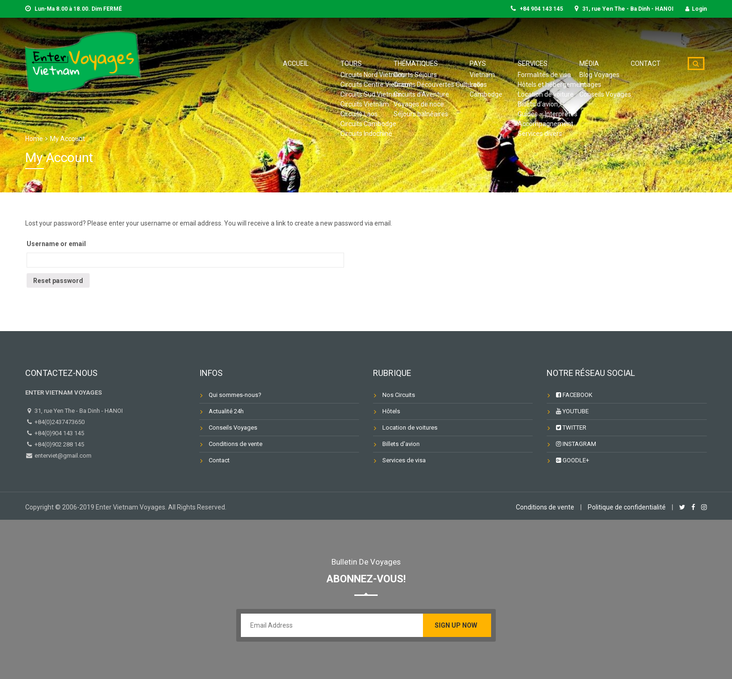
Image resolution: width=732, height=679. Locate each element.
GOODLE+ (572, 460)
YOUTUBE (572, 411)
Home (34, 138)
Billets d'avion (401, 443)
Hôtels (391, 411)
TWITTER (571, 427)
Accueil (379, 63)
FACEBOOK (574, 394)
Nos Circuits (398, 394)
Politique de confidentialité (627, 507)
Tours (422, 63)
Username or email (56, 244)
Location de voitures (409, 427)
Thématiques (474, 63)
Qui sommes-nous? (235, 394)
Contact (652, 63)
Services (564, 63)
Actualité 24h (226, 411)
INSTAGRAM (576, 443)
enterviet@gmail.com (62, 455)
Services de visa (404, 460)
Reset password (58, 280)
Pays (523, 63)
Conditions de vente (235, 443)
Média (608, 63)
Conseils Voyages (233, 427)
